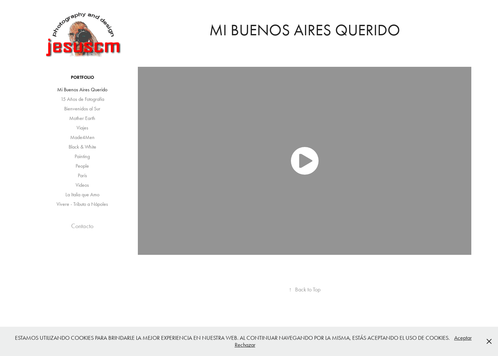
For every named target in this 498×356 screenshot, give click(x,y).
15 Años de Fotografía (82, 99)
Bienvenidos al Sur (82, 109)
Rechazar (245, 344)
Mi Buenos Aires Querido (82, 90)
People (82, 166)
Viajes (82, 128)
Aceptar (463, 337)
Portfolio (82, 77)
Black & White (82, 147)
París (82, 175)
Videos (82, 185)
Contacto (82, 226)
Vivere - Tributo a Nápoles (82, 204)
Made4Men (82, 137)
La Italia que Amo (82, 195)
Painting (82, 156)
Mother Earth (82, 118)
